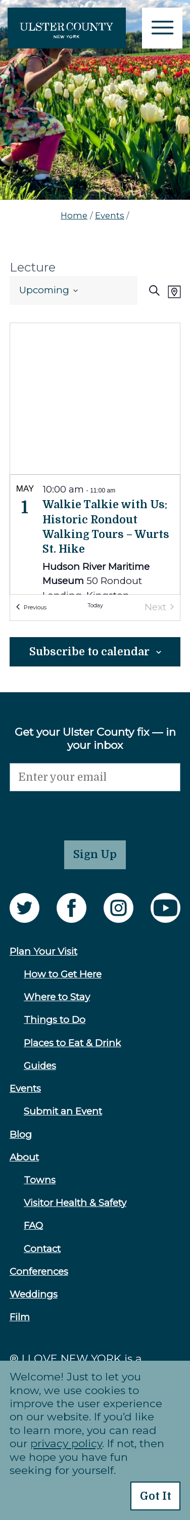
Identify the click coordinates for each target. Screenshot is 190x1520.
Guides (40, 1065)
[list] (95, 534)
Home (74, 215)
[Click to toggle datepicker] (48, 290)
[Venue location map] (95, 398)
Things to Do (54, 1019)
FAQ (33, 1225)
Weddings (34, 1294)
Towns (40, 1180)
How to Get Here (63, 974)
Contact (42, 1249)
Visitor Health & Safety (75, 1203)
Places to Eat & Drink (72, 1043)
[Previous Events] (31, 607)
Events (109, 215)
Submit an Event (63, 1111)
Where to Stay (57, 997)
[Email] (95, 777)
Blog (21, 1134)
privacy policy (66, 1443)
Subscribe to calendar (89, 652)
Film (20, 1317)
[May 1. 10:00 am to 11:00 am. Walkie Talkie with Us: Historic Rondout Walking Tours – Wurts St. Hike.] (95, 551)
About (24, 1157)
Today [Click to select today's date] (95, 606)
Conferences (39, 1271)
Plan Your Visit (43, 951)
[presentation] (86, 811)
